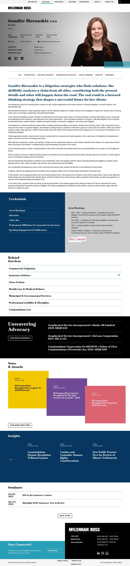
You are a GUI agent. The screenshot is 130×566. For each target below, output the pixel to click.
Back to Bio (65, 516)
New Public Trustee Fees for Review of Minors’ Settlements (105, 454)
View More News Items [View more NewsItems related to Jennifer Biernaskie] (20, 425)
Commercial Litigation (22, 268)
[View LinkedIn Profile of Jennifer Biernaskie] (22, 58)
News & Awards (86, 75)
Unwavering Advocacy (66, 75)
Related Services (46, 75)
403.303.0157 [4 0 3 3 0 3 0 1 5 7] (26, 41)
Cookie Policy (76, 564)
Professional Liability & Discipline (29, 302)
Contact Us (109, 2)
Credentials (29, 75)
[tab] (34, 210)
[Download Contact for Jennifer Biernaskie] (16, 58)
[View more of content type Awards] (25, 386)
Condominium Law (20, 309)
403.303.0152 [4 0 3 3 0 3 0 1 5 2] (38, 50)
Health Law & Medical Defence (27, 289)
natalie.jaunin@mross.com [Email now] (42, 53)
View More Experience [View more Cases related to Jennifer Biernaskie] (20, 338)
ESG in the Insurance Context (37, 495)
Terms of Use (76, 560)
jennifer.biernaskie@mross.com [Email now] (50, 41)
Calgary (12, 41)
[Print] (9, 58)
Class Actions (17, 282)
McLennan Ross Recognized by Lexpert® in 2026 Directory (36, 395)
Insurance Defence (20, 275)
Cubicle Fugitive (117, 562)
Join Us (98, 2)
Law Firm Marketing (106, 562)
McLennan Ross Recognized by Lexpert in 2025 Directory (112, 410)
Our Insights (85, 2)
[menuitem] (33, 2)
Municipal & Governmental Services (30, 295)
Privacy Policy (62, 560)
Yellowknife (77, 542)
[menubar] (70, 2)
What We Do (60, 2)
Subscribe (53, 551)
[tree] (65, 289)
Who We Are (33, 2)
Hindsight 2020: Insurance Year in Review (43, 503)
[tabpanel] (93, 224)
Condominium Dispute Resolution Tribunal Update (39, 454)
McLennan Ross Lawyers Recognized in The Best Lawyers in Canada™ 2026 (74, 403)
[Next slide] (11, 459)
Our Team (47, 2)
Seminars (109, 75)
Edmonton (75, 539)
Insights (99, 75)
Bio (20, 75)
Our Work (72, 2)
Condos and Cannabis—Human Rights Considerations (71, 456)
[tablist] (65, 224)
